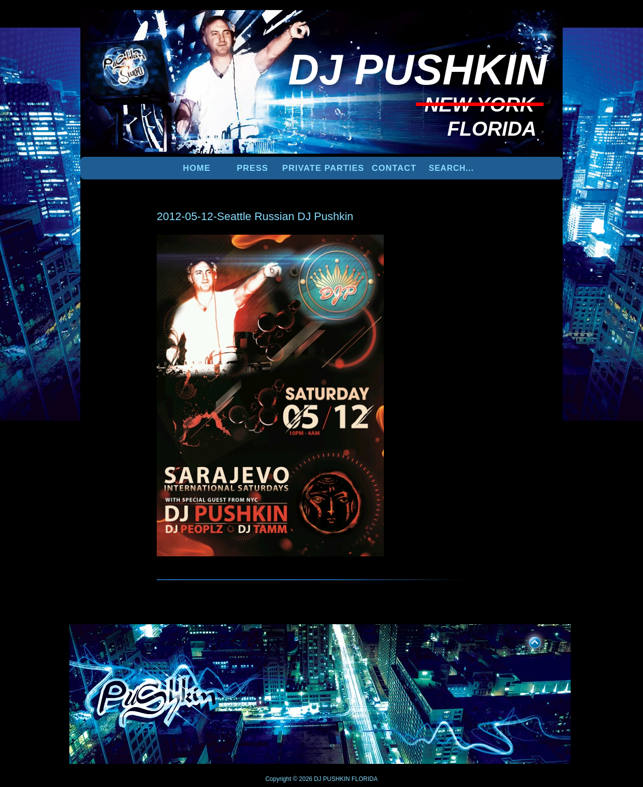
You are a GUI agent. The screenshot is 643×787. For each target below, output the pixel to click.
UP (528, 640)
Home (196, 168)
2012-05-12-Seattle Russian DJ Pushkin (255, 216)
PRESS (252, 168)
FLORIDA (365, 778)
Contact (394, 168)
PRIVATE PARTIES (323, 168)
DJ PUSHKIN (331, 778)
